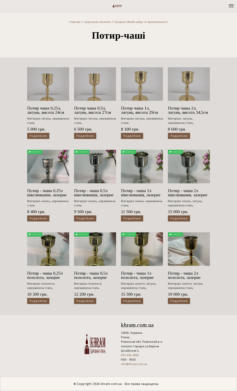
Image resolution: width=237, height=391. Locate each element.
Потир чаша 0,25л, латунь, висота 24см (45, 110)
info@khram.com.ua (134, 364)
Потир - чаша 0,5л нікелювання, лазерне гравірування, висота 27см (94, 197)
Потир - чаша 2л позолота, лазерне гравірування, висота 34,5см (187, 279)
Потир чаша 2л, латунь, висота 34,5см (188, 110)
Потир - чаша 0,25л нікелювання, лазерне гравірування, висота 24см (47, 197)
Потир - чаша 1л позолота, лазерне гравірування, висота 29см (140, 279)
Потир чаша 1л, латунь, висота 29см (139, 110)
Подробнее (38, 136)
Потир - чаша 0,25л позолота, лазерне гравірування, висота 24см (46, 279)
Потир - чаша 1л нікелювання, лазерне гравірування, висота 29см (140, 197)
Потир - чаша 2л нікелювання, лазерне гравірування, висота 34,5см (187, 197)
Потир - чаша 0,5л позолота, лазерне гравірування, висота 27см (93, 279)
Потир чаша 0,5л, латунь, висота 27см (92, 110)
